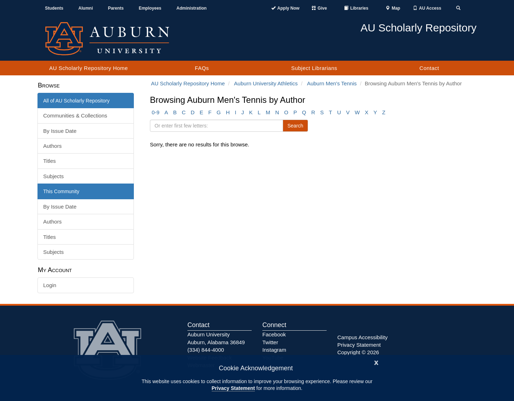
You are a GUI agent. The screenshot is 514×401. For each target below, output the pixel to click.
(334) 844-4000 (205, 350)
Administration (191, 8)
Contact (429, 68)
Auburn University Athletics (266, 83)
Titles (49, 161)
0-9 (156, 112)
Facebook (274, 334)
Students (54, 8)
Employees (150, 8)
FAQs (202, 68)
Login (49, 285)
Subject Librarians (314, 68)
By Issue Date (59, 131)
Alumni (86, 8)
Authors (52, 146)
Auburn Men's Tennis (332, 83)
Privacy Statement (233, 388)
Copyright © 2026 (358, 352)
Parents (116, 8)
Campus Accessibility (362, 337)
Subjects (53, 176)
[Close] (376, 362)
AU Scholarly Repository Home (88, 68)
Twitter (270, 342)
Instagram (274, 350)
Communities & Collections (75, 115)
